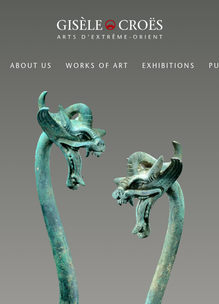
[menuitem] (31, 66)
